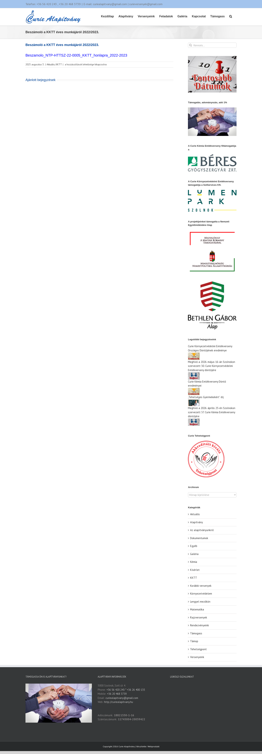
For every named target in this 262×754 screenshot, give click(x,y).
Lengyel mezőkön (200, 601)
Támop (194, 641)
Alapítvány (196, 522)
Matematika (197, 609)
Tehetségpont (198, 649)
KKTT (59, 64)
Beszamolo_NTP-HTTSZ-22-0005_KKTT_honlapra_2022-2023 (76, 55)
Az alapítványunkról (202, 530)
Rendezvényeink (199, 625)
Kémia (193, 562)
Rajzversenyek (198, 617)
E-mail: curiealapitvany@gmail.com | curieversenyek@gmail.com (123, 4)
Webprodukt (153, 735)
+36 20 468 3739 (117, 693)
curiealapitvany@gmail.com (122, 698)
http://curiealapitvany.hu (118, 702)
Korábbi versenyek (200, 585)
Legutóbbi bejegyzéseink (202, 339)
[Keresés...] (212, 45)
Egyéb (193, 546)
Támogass (196, 633)
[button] (230, 16)
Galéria (194, 554)
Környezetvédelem (201, 593)
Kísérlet (195, 570)
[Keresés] (190, 45)
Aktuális (51, 64)
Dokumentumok (199, 538)
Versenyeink (197, 657)
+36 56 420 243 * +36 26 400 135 (125, 689)
